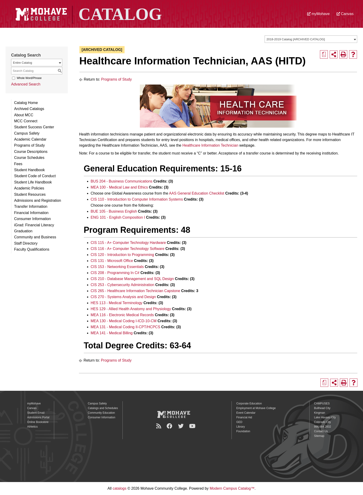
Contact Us (321, 431)
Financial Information (31, 213)
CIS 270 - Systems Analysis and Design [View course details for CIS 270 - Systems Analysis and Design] (123, 297)
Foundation (243, 431)
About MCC (23, 115)
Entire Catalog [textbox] (22, 62)
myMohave (318, 14)
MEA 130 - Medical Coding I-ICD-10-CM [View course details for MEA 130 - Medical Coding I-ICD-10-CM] (124, 321)
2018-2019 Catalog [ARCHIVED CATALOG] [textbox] (295, 39)
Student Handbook (29, 170)
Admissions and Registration (37, 200)
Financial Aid (244, 417)
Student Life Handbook (33, 182)
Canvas (345, 14)
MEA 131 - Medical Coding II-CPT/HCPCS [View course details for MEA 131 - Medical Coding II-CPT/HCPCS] (125, 327)
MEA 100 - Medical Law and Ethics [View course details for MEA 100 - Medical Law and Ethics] (119, 187)
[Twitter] (181, 426)
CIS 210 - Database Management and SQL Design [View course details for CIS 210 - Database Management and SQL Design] (132, 279)
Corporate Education (249, 403)
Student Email (35, 412)
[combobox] (311, 39)
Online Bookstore (37, 422)
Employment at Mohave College (256, 408)
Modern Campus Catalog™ (232, 488)
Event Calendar (246, 412)
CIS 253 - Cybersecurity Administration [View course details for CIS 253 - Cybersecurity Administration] (122, 285)
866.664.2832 (322, 426)
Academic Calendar (30, 139)
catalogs (119, 488)
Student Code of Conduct (35, 176)
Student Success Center (34, 127)
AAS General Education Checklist (196, 193)
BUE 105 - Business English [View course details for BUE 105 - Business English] (114, 211)
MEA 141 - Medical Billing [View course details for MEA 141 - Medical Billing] (112, 333)
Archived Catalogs (29, 109)
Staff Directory (26, 243)
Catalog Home (26, 103)
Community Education (101, 412)
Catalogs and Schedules (103, 408)
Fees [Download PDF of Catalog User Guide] (18, 164)
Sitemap (319, 436)
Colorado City (322, 422)
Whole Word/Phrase (29, 78)
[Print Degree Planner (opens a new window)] (324, 54)
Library (240, 426)
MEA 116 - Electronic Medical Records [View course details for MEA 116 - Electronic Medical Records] (122, 315)
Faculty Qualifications (31, 249)
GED (239, 422)
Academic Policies (29, 188)
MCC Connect (25, 121)
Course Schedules (29, 158)
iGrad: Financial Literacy (34, 225)
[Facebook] (170, 426)
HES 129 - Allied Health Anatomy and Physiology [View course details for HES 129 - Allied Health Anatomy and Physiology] (131, 309)
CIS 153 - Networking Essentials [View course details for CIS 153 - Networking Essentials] (117, 267)
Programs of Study (29, 145)
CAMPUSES (322, 403)
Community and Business (35, 237)
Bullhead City (322, 408)
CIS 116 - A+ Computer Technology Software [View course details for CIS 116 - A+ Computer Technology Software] (128, 249)
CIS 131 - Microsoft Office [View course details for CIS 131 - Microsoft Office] (112, 261)
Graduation (23, 231)
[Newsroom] (159, 426)
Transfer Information (30, 206)
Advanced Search (25, 84)
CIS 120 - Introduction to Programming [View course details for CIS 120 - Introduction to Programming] (122, 255)
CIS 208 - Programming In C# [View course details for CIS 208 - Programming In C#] (115, 273)
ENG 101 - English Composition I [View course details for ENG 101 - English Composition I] (118, 217)
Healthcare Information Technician (210, 145)
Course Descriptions (30, 152)
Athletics (32, 426)
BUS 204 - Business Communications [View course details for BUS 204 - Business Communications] (122, 181)
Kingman (319, 412)
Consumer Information (32, 219)
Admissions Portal (38, 417)
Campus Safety (26, 133)
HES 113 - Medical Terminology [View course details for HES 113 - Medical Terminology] (117, 303)
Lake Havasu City (325, 417)
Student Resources (30, 194)
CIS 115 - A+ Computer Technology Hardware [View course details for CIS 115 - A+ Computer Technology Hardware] (128, 243)
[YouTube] (193, 426)
